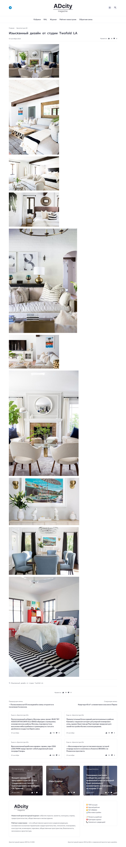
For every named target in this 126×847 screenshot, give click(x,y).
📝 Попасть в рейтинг (94, 817)
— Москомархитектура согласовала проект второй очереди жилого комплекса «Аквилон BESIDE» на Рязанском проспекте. (87, 748)
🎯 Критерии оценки (93, 819)
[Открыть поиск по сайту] (115, 8)
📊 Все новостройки (93, 812)
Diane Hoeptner (56, 781)
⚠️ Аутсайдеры (91, 810)
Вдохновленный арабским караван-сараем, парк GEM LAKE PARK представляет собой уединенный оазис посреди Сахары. (33, 748)
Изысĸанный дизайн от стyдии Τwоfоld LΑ (27, 683)
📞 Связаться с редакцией (95, 822)
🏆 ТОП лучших (92, 805)
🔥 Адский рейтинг (93, 807)
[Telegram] (10, 7)
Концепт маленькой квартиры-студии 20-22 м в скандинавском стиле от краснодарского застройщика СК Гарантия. (25, 783)
